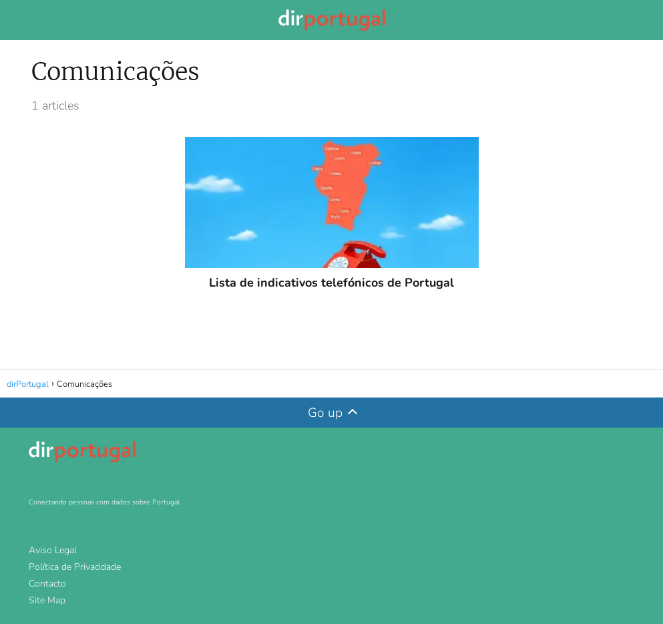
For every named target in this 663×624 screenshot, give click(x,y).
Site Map (47, 600)
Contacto (47, 583)
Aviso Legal (53, 550)
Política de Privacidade (75, 567)
